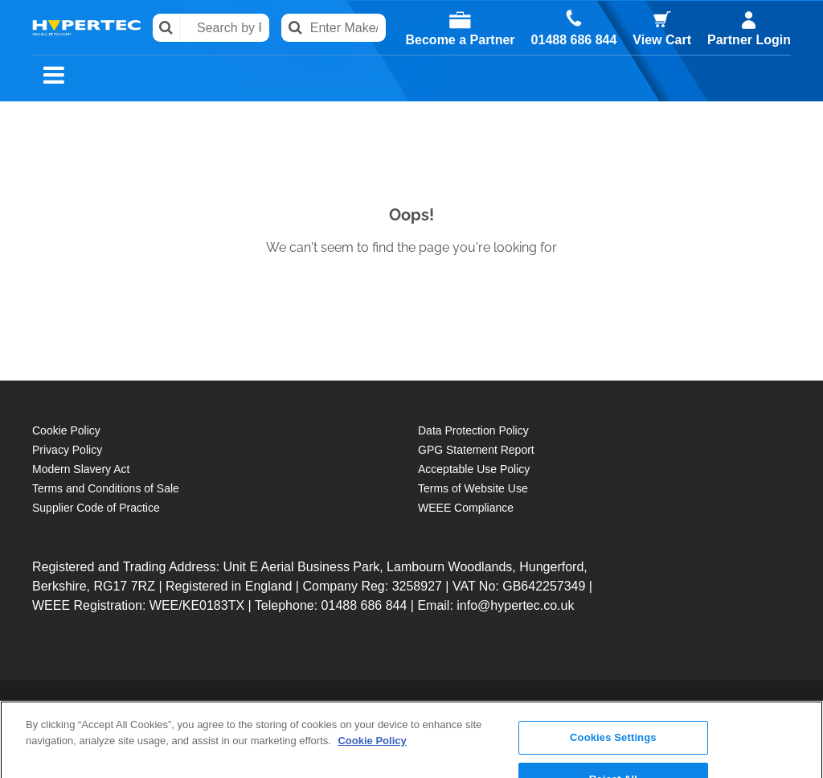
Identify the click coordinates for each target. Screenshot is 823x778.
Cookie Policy (66, 430)
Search (167, 27)
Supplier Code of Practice (96, 507)
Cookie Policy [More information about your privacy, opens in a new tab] (372, 686)
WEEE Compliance (466, 507)
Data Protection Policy (473, 430)
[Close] (797, 721)
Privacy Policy (67, 449)
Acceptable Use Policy (474, 469)
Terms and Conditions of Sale (105, 488)
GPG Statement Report (476, 449)
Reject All (613, 724)
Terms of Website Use (473, 488)
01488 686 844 (574, 40)
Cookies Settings (613, 683)
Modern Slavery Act (80, 469)
